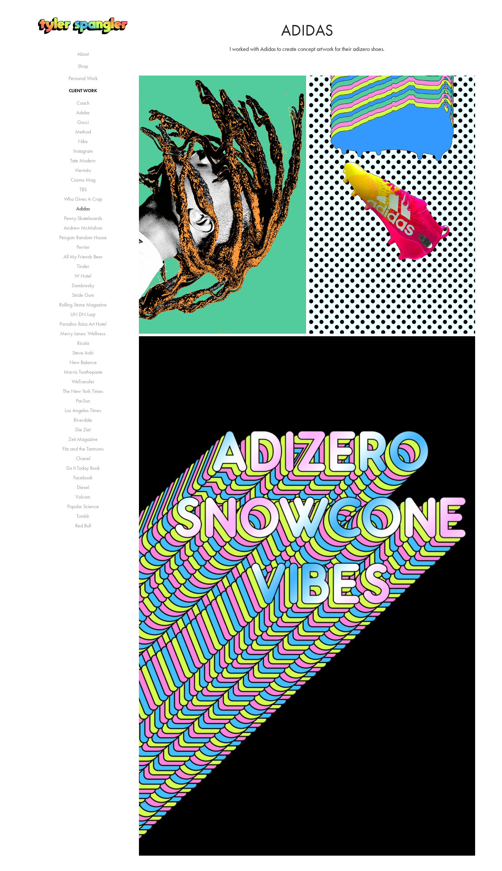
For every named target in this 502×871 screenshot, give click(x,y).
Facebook (83, 478)
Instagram (83, 151)
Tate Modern (83, 161)
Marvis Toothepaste (83, 372)
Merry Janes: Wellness (83, 333)
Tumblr (83, 516)
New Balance (83, 362)
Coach (83, 103)
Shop (83, 66)
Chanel (83, 458)
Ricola (83, 343)
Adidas (83, 209)
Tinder (83, 266)
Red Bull (83, 526)
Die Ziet (83, 430)
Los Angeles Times (83, 410)
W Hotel (83, 276)
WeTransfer (83, 382)
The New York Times (83, 391)
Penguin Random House (83, 237)
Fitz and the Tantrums (83, 449)
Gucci (83, 122)
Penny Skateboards (83, 218)
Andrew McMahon (83, 228)
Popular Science (83, 506)
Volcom (83, 497)
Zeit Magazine (83, 439)
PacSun (83, 401)
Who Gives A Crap (83, 199)
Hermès (83, 170)
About (83, 54)
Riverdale (83, 420)
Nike (83, 141)
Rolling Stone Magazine (83, 305)
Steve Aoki (82, 353)
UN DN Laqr (83, 314)
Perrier (83, 247)
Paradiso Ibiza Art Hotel (83, 324)
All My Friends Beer (83, 257)
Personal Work (83, 78)
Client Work (83, 91)
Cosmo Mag (83, 180)
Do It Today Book (83, 468)
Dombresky (83, 285)
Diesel (83, 487)
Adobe (83, 113)
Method (83, 132)
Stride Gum (83, 295)
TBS (83, 189)
